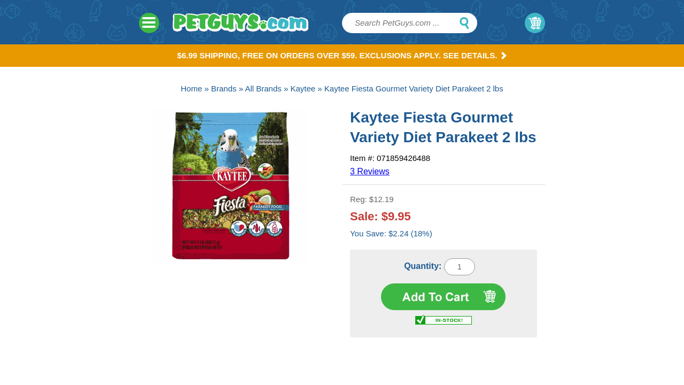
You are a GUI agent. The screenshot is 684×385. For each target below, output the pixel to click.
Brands (224, 88)
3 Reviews (370, 171)
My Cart (534, 23)
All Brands (263, 88)
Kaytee (302, 88)
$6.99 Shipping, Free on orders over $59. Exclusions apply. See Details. (342, 55)
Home (191, 88)
